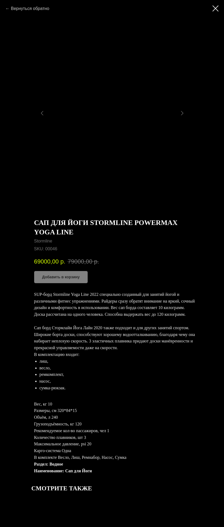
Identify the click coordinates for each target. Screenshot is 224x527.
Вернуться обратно (30, 8)
